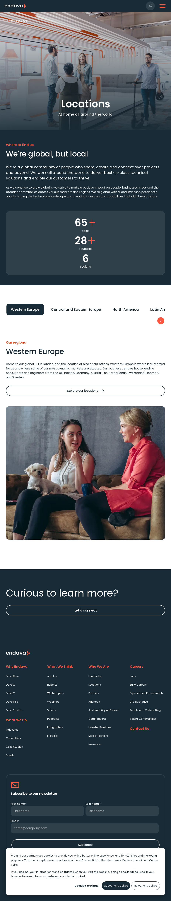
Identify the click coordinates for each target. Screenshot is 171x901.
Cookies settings (86, 885)
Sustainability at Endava (103, 710)
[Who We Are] (106, 666)
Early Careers (138, 685)
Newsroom (95, 744)
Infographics (55, 727)
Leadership (95, 676)
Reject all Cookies (145, 885)
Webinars (53, 702)
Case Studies (14, 747)
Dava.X (10, 685)
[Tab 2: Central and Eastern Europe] (76, 309)
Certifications (97, 719)
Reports (52, 685)
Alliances (94, 702)
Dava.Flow (12, 676)
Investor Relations (99, 727)
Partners (93, 693)
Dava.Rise (12, 702)
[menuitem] (23, 676)
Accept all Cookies (116, 885)
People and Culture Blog (145, 710)
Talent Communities (143, 719)
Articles (52, 676)
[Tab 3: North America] (125, 309)
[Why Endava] (23, 666)
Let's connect (85, 610)
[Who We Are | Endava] (19, 21)
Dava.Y (10, 693)
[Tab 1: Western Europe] (25, 309)
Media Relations (98, 736)
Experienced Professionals (146, 693)
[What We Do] (23, 720)
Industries (12, 730)
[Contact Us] (147, 728)
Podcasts (53, 719)
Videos (51, 710)
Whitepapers (55, 693)
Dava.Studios (14, 710)
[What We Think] (65, 666)
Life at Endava (139, 702)
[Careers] (147, 666)
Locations (94, 685)
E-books (52, 736)
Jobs (133, 676)
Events (10, 755)
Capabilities (13, 738)
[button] (150, 6)
